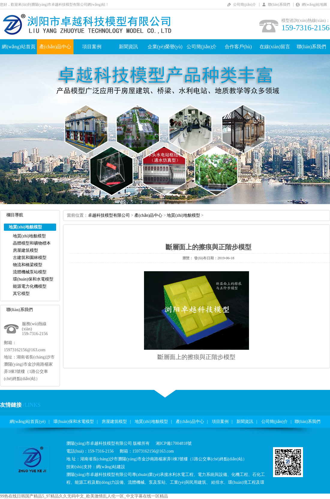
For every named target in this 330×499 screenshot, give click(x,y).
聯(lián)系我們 (279, 4)
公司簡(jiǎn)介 (244, 4)
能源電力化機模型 (29, 286)
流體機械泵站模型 (29, 272)
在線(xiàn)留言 (275, 46)
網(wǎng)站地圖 (314, 4)
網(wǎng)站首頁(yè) (28, 421)
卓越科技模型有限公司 (109, 215)
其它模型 (21, 293)
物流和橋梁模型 (27, 265)
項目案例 (91, 46)
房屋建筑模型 (25, 250)
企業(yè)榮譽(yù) (165, 46)
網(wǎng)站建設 (110, 467)
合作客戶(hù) (238, 46)
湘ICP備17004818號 (174, 443)
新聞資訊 (128, 46)
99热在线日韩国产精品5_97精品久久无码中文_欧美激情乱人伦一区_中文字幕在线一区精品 (84, 496)
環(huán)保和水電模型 (33, 279)
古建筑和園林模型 (29, 257)
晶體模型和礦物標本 (32, 243)
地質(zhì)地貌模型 (29, 236)
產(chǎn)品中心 (55, 46)
